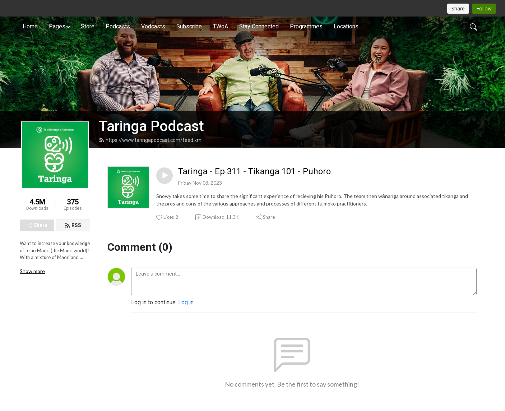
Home (30, 26)
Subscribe (189, 26)
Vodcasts (153, 26)
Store (87, 26)
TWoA (220, 26)
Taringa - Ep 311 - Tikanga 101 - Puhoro (254, 171)
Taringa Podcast (151, 126)
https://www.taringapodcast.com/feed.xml (151, 140)
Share (37, 225)
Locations (346, 26)
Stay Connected (259, 26)
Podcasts (118, 26)
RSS (73, 225)
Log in (186, 302)
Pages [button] (57, 26)
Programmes (306, 26)
